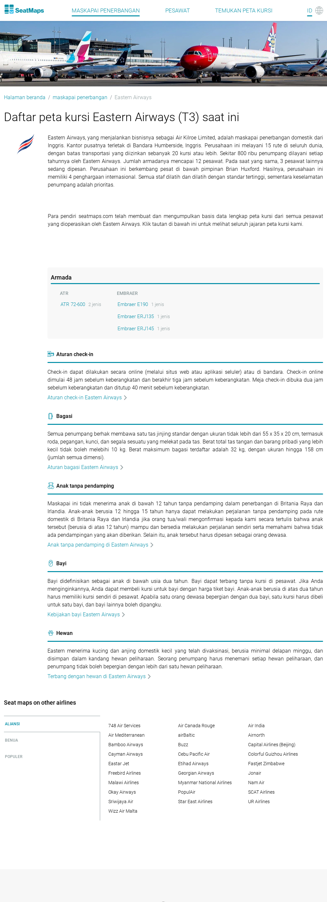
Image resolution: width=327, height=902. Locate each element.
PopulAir (186, 792)
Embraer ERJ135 (136, 316)
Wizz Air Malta (122, 811)
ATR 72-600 (73, 304)
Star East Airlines (195, 801)
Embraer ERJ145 (136, 329)
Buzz (183, 744)
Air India (256, 725)
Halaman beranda (24, 97)
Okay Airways (122, 792)
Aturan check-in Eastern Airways (87, 397)
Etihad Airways (193, 763)
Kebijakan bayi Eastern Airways (86, 614)
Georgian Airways (196, 773)
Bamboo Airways (125, 744)
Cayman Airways (125, 754)
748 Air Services (124, 725)
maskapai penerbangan (106, 10)
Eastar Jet (118, 763)
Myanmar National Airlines (205, 782)
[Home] (24, 9)
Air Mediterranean (126, 735)
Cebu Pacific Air (194, 754)
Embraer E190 (133, 304)
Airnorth (256, 735)
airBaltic (186, 735)
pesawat (177, 10)
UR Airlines (259, 801)
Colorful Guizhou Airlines (273, 754)
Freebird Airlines (124, 773)
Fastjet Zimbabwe (266, 763)
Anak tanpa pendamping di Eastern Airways (100, 545)
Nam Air (256, 782)
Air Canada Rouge (196, 725)
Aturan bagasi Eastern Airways (85, 467)
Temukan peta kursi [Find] (244, 10)
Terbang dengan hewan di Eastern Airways (99, 676)
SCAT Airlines (261, 792)
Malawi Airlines (123, 782)
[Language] (315, 10)
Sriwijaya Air (120, 801)
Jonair (254, 773)
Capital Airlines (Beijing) (272, 744)
